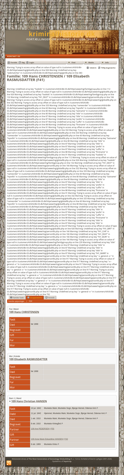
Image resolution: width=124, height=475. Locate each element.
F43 (66, 439)
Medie (91, 62)
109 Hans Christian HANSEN (29, 401)
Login (31, 62)
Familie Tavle (17, 297)
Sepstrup (67, 461)
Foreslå (49, 297)
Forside (14, 62)
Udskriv (93, 68)
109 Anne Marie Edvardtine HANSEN (47, 439)
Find (73, 62)
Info (107, 62)
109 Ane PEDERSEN (40, 429)
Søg (23, 62)
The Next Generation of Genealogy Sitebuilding (49, 459)
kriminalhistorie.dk (62, 34)
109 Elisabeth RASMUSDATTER (28, 359)
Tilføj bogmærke (108, 68)
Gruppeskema (34, 297)
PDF (30, 301)
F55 (52, 429)
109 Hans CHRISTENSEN (24, 312)
